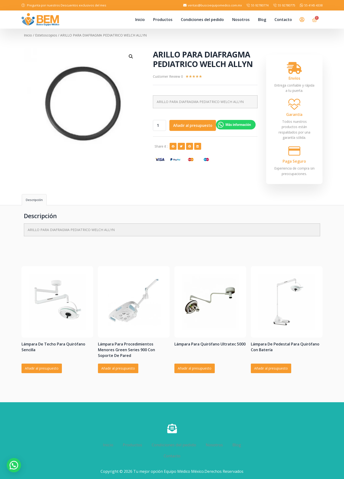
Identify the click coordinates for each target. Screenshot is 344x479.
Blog (262, 19)
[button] (173, 146)
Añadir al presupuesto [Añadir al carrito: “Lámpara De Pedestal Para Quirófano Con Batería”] (271, 368)
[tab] (34, 199)
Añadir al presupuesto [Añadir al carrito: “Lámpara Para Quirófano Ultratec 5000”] (194, 368)
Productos (162, 19)
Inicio (140, 19)
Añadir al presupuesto (194, 125)
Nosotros (241, 19)
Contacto (283, 19)
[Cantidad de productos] (160, 125)
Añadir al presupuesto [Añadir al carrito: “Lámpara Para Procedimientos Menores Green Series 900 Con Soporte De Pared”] (118, 368)
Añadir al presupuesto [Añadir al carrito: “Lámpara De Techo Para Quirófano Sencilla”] (42, 368)
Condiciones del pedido (202, 19)
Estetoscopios (46, 35)
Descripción (34, 200)
